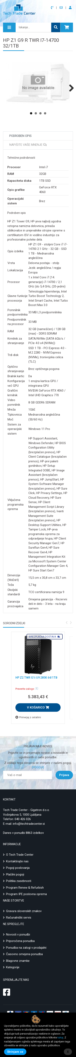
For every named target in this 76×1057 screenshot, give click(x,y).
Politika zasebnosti (18, 881)
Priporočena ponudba (20, 941)
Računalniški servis (18, 917)
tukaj (60, 1037)
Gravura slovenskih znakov (24, 911)
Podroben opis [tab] (20, 136)
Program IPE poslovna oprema (26, 894)
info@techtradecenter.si (29, 824)
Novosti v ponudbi (18, 934)
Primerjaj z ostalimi (28, 717)
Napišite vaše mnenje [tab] (28, 145)
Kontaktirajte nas (17, 861)
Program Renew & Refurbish (25, 887)
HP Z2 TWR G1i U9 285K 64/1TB (36, 677)
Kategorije (12, 967)
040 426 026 (23, 819)
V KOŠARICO (38, 707)
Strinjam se (15, 1052)
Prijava (64, 775)
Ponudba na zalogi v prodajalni (26, 947)
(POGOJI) (38, 767)
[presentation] (66, 622)
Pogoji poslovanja (18, 868)
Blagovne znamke (18, 961)
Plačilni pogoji (15, 874)
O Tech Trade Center (19, 854)
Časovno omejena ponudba (24, 954)
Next (70, 87)
